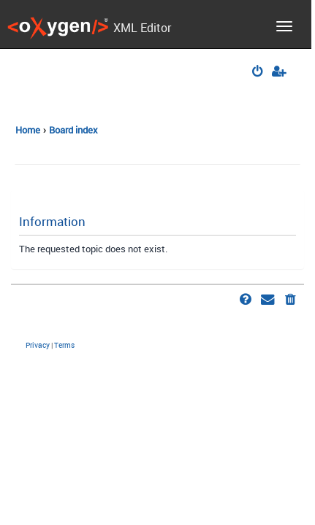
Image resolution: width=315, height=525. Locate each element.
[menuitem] (258, 72)
